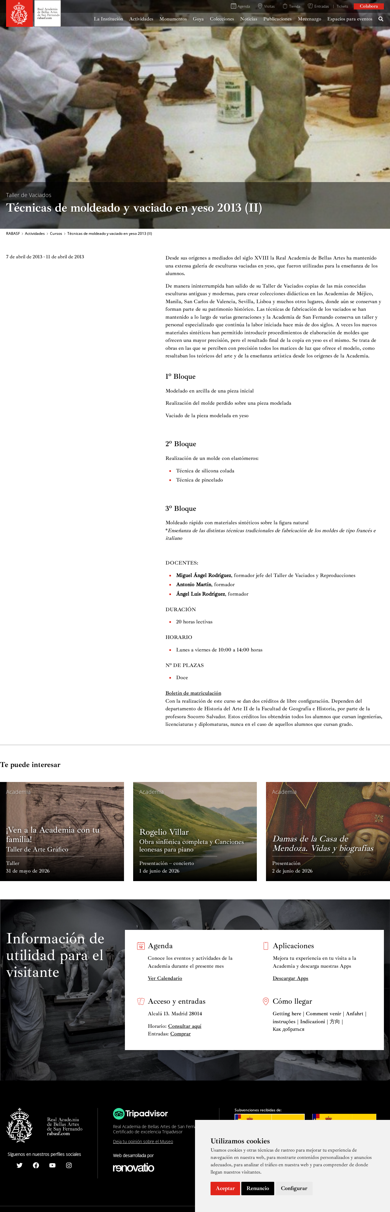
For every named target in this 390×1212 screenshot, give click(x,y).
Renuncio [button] (257, 1188)
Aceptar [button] (225, 1188)
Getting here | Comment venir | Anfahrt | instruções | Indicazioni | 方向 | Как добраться (320, 1021)
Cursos (56, 233)
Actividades (35, 233)
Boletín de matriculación (193, 693)
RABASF (13, 233)
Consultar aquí (184, 1026)
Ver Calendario (165, 978)
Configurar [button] (294, 1188)
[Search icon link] (381, 19)
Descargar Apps (290, 978)
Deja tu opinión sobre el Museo (143, 1141)
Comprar (180, 1034)
